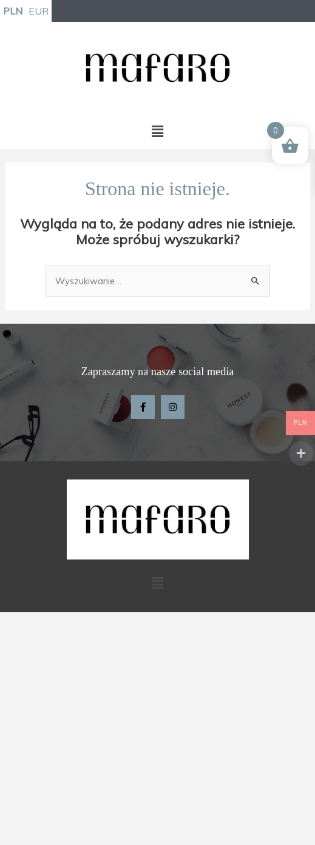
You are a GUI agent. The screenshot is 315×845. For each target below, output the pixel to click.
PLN (12, 11)
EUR (39, 11)
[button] (157, 131)
